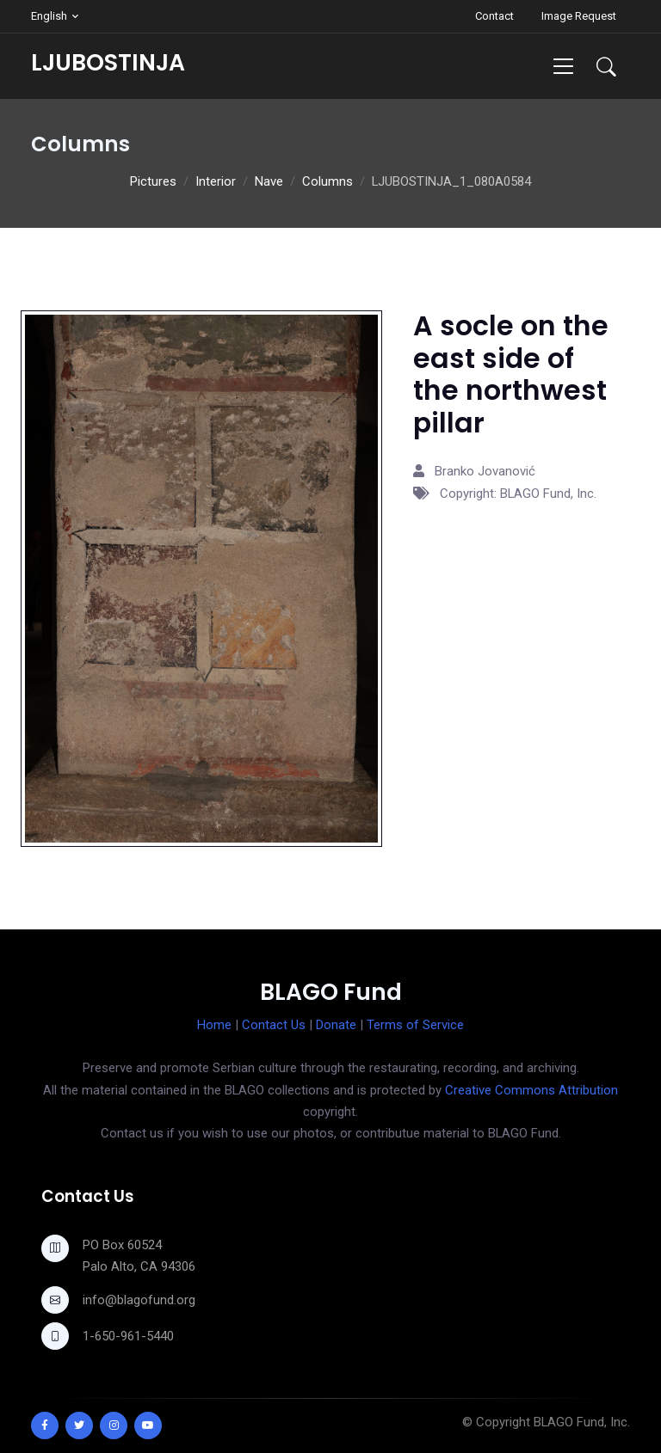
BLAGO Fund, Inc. (582, 1422)
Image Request (578, 15)
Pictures (153, 181)
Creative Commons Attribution (531, 1090)
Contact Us (274, 1025)
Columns (327, 181)
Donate (336, 1025)
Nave (269, 181)
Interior (215, 181)
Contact (494, 15)
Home (214, 1025)
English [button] (49, 15)
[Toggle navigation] (563, 65)
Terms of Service (415, 1025)
